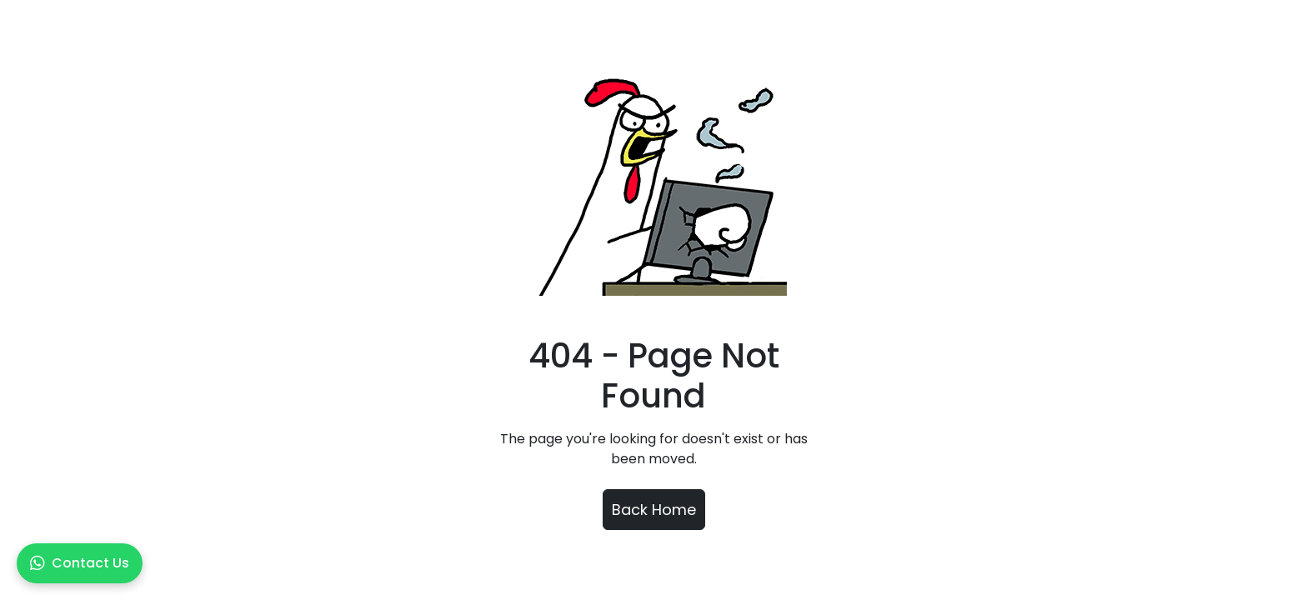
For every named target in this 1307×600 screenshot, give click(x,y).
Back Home (654, 509)
